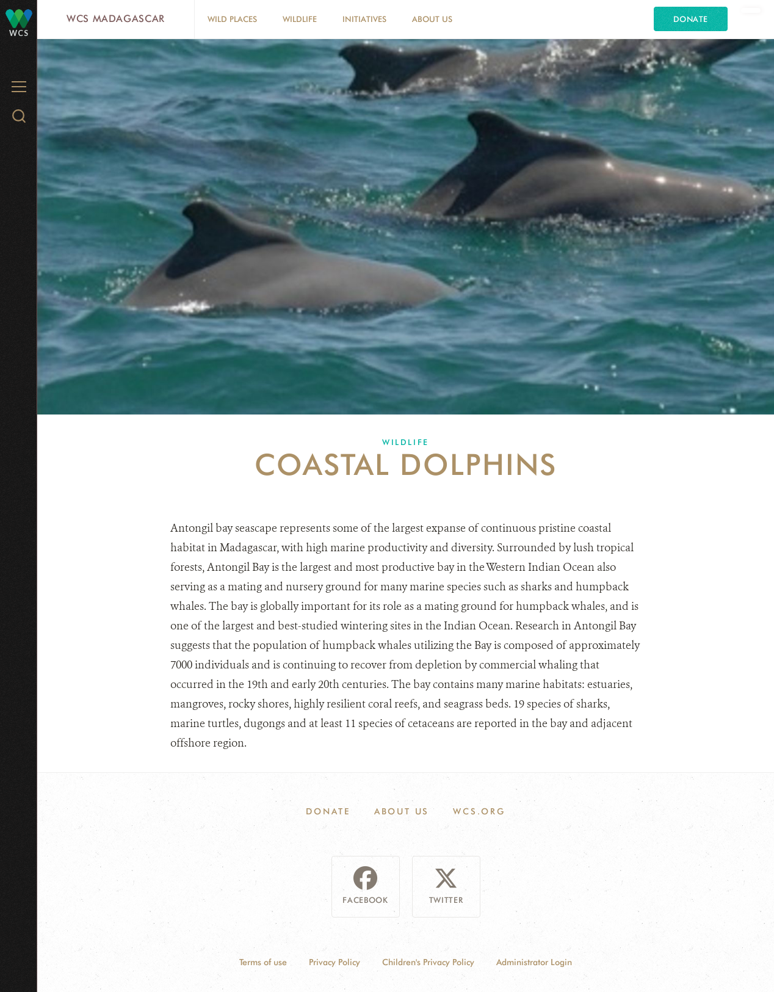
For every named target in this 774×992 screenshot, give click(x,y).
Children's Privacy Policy (428, 962)
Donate (690, 19)
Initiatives (364, 19)
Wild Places (232, 19)
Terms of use (263, 962)
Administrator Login (534, 962)
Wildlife (300, 19)
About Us (432, 19)
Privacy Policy (334, 962)
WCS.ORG (479, 811)
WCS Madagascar (116, 18)
